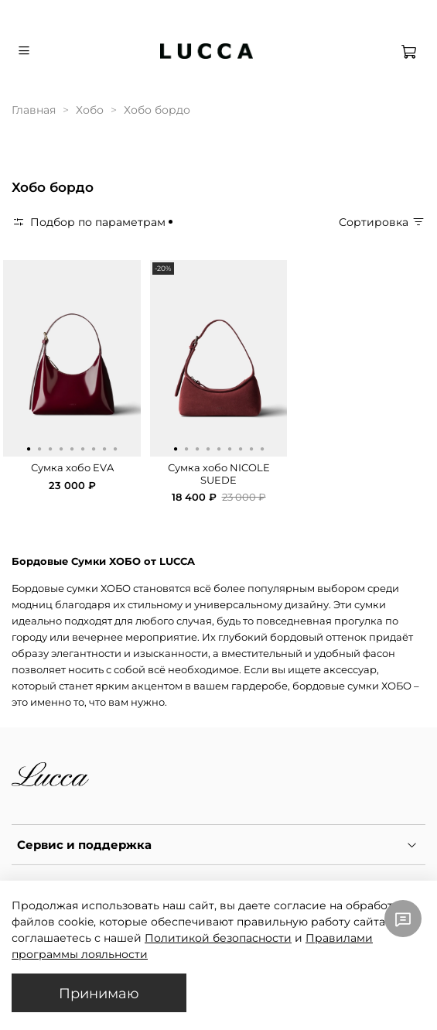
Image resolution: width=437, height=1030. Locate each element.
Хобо (90, 110)
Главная (34, 110)
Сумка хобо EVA (72, 468)
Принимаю (99, 993)
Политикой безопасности (218, 938)
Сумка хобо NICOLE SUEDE (219, 474)
